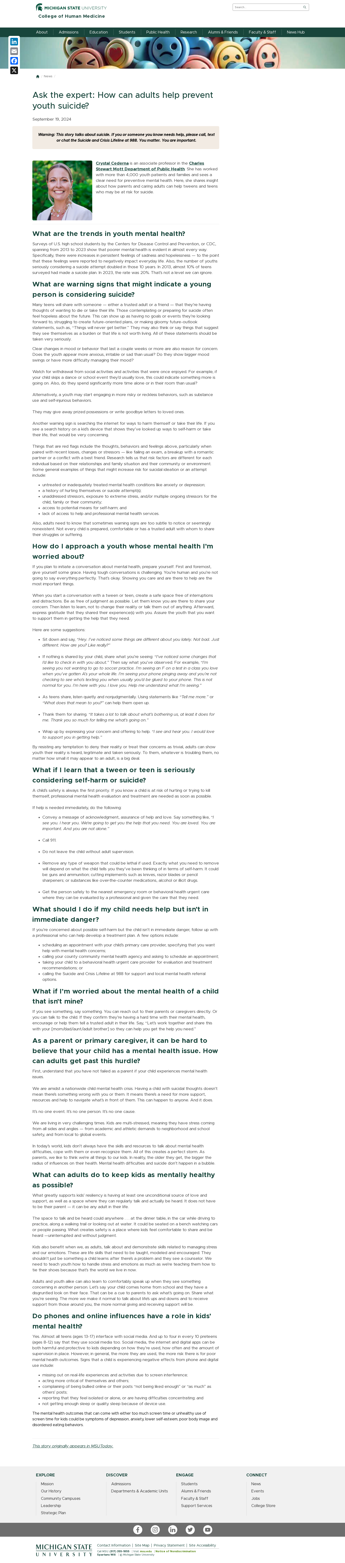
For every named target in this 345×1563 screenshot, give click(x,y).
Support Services (196, 1506)
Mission (47, 1484)
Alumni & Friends (196, 1491)
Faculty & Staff (194, 1499)
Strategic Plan (53, 1513)
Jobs (255, 1499)
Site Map (142, 1545)
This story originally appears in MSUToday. (72, 1446)
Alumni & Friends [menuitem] (223, 32)
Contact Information (114, 1545)
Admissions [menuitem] (69, 32)
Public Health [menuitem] (158, 32)
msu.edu (146, 1551)
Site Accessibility (202, 1545)
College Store (263, 1506)
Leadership (51, 1506)
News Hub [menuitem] (296, 32)
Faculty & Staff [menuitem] (262, 32)
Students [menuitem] (127, 32)
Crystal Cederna (112, 163)
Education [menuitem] (99, 32)
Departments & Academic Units (139, 1491)
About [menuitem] (42, 32)
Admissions (121, 1484)
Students (189, 1484)
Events (257, 1491)
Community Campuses (60, 1499)
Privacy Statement (169, 1545)
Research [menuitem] (189, 32)
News (48, 76)
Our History (51, 1491)
